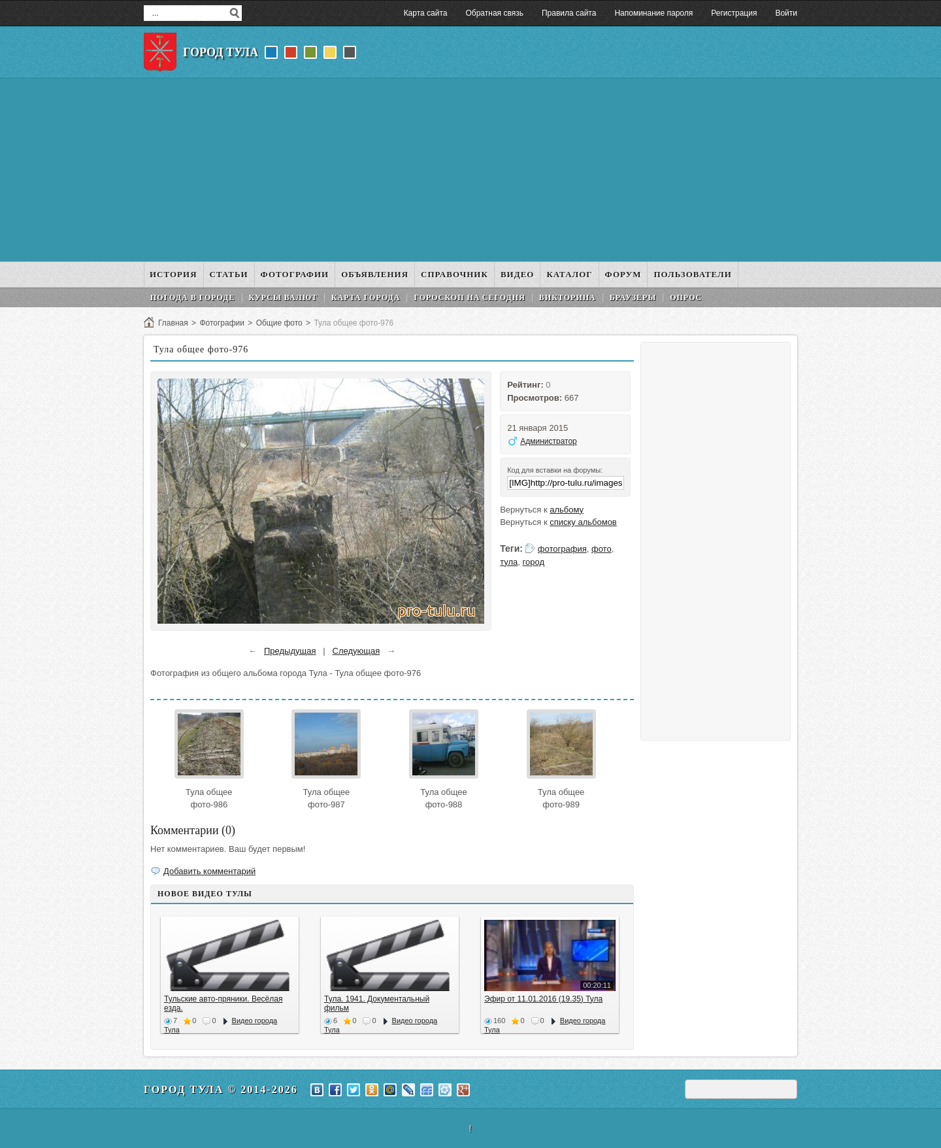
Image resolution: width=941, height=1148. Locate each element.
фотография (562, 549)
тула (509, 562)
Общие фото (279, 323)
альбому (567, 510)
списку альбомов (583, 522)
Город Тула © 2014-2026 (221, 1089)
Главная (173, 323)
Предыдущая (290, 651)
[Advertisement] (470, 170)
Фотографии (221, 323)
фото (601, 549)
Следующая (356, 651)
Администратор (548, 441)
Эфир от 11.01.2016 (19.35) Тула (543, 999)
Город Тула (220, 52)
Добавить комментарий (209, 871)
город (533, 562)
